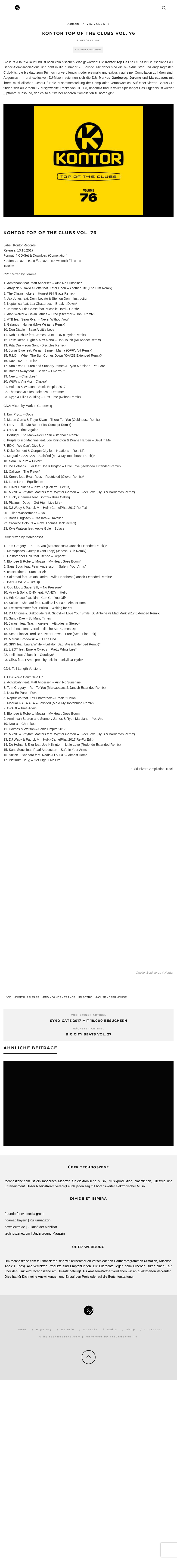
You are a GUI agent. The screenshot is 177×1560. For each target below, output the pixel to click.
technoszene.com (17, 1233)
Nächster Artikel (88, 1028)
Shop (130, 1329)
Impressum (154, 1329)
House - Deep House (111, 997)
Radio (112, 1329)
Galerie (67, 1329)
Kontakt (90, 1329)
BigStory (44, 1329)
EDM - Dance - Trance (59, 997)
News (22, 1329)
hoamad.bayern (16, 1220)
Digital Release (27, 997)
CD (9, 997)
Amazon (21, 261)
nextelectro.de (15, 1227)
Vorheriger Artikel (88, 1014)
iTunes (76, 261)
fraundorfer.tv (14, 1214)
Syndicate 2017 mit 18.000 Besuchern (88, 1021)
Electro (85, 997)
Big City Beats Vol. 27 (89, 1034)
